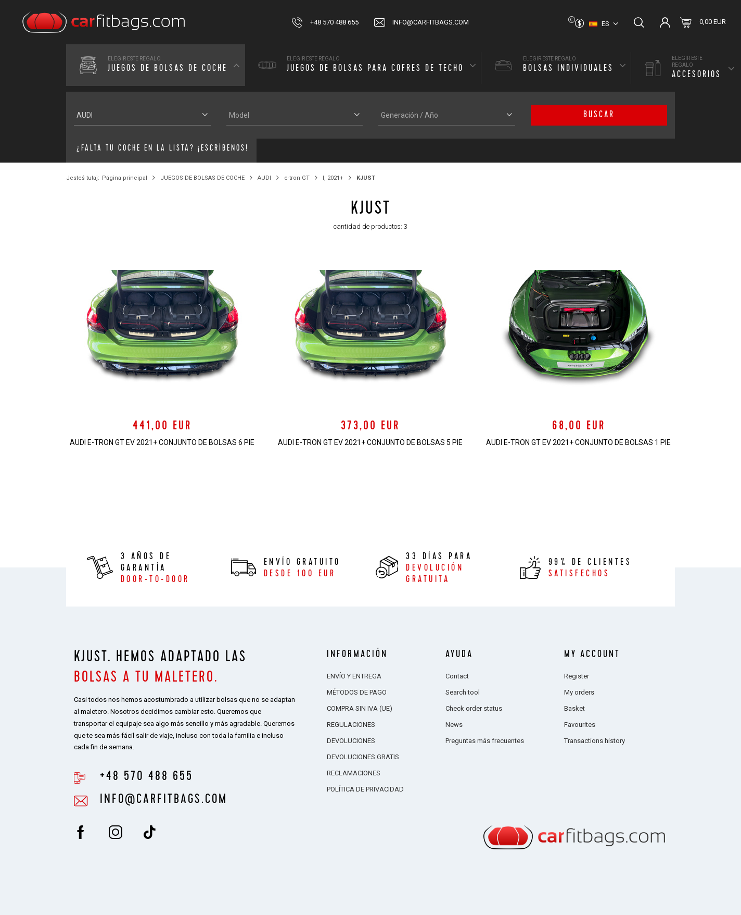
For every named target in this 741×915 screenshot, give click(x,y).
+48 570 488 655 (334, 22)
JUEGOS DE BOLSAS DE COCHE (202, 178)
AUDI (264, 178)
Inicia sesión (665, 22)
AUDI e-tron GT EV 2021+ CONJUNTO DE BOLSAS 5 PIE (370, 442)
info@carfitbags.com (430, 22)
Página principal (124, 178)
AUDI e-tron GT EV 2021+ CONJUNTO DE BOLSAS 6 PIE (162, 442)
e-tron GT (297, 178)
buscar (599, 115)
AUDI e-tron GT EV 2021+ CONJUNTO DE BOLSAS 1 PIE (578, 442)
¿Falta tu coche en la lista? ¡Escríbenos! (162, 149)
